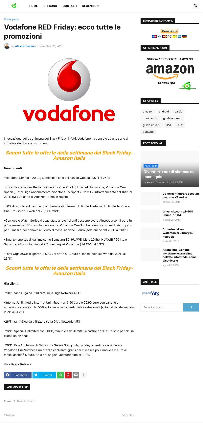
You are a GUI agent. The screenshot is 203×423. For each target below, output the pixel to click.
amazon (148, 111)
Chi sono (50, 6)
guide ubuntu (151, 125)
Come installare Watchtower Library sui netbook (178, 233)
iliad (168, 125)
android (164, 111)
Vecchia (127, 415)
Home (33, 6)
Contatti (70, 6)
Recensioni (90, 6)
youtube (148, 131)
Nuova (10, 415)
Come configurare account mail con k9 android (181, 195)
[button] (195, 6)
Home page (11, 19)
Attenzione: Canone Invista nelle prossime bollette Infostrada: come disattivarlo (179, 255)
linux (180, 125)
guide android (172, 118)
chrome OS (150, 118)
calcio (178, 111)
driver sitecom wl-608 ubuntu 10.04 (178, 213)
